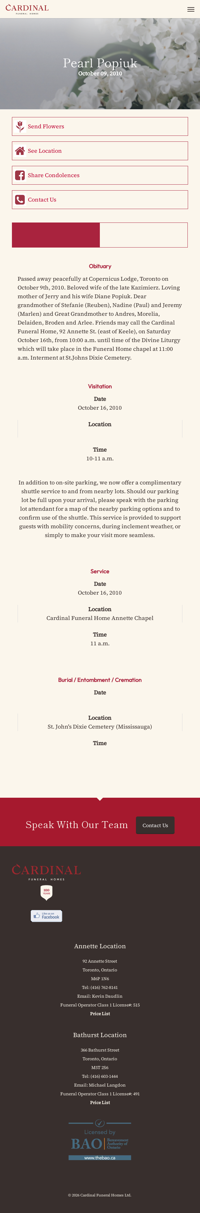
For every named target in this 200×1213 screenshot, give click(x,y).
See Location (45, 151)
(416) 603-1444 (104, 1076)
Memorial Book (143, 235)
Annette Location (100, 946)
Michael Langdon (107, 1085)
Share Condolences (53, 175)
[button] (190, 9)
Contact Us (42, 199)
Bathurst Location (100, 1035)
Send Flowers (46, 126)
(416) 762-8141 (104, 987)
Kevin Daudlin (107, 996)
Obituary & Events (56, 235)
